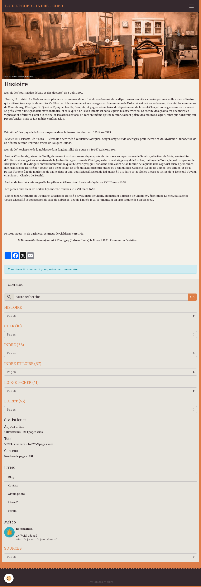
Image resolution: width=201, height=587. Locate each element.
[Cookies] (9, 578)
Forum (12, 510)
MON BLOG (15, 284)
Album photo (16, 493)
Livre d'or (14, 502)
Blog (11, 477)
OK (192, 297)
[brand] (34, 6)
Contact (13, 485)
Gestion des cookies (101, 581)
